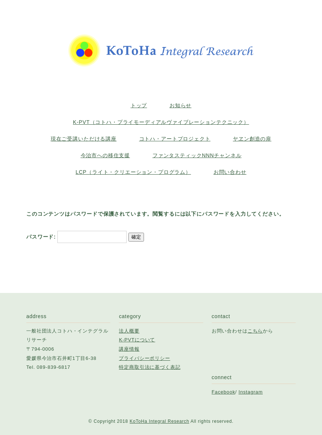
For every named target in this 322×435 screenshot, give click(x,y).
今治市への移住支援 (105, 155)
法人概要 (129, 331)
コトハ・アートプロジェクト (175, 139)
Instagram (251, 392)
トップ (139, 105)
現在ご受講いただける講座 (84, 139)
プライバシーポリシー (144, 358)
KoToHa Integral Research (159, 421)
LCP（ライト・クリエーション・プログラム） (133, 172)
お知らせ (180, 105)
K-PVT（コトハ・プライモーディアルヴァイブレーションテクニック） (161, 122)
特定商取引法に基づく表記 (149, 367)
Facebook (223, 392)
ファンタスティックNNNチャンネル (197, 155)
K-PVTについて (137, 340)
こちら (255, 331)
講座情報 (129, 349)
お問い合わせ (230, 172)
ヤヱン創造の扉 (252, 139)
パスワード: (76, 237)
